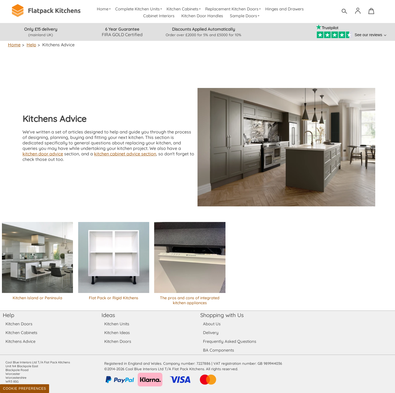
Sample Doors (245, 15)
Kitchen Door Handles (202, 15)
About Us (211, 323)
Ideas (108, 315)
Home (104, 9)
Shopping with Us (222, 315)
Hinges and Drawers (284, 9)
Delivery (211, 332)
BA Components (218, 350)
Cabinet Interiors (159, 15)
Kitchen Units (116, 323)
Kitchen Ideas (117, 332)
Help (31, 44)
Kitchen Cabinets (184, 9)
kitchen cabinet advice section (82, 156)
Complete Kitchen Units (139, 9)
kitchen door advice (166, 151)
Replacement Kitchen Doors (234, 9)
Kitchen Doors (18, 323)
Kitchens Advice (20, 341)
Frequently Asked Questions (229, 341)
